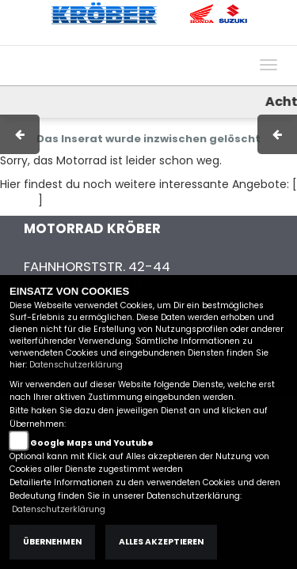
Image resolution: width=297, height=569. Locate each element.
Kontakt (181, 37)
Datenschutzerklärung (76, 365)
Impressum (82, 37)
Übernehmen (52, 542)
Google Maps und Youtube (92, 443)
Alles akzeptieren (161, 542)
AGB (137, 37)
